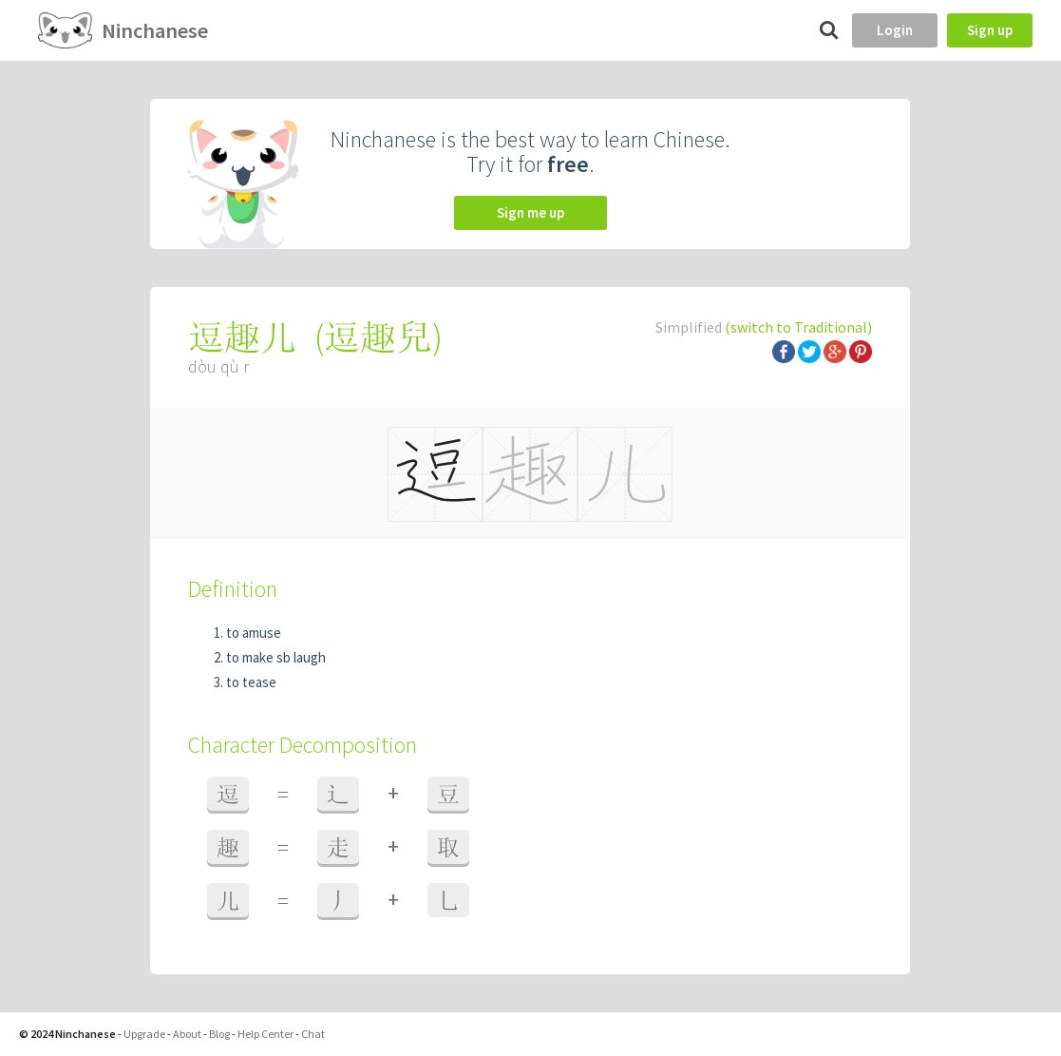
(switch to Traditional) (798, 326)
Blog (219, 1034)
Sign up (990, 30)
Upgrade (144, 1034)
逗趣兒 (378, 337)
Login (895, 30)
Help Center (265, 1034)
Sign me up (530, 212)
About (187, 1034)
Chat (313, 1034)
